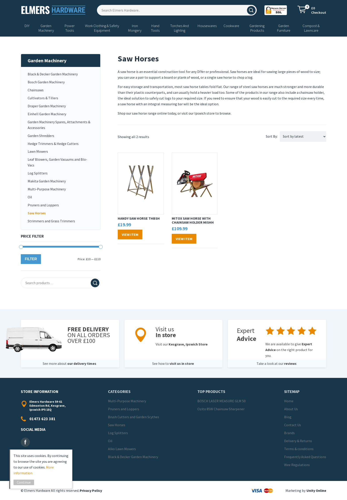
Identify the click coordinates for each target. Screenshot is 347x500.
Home (288, 401)
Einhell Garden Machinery (47, 114)
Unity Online (316, 490)
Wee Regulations (297, 465)
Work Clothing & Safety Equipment (102, 28)
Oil (30, 197)
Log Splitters (38, 173)
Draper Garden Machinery (47, 106)
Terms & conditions (299, 449)
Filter (31, 259)
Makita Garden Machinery (47, 181)
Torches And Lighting (179, 28)
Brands (289, 433)
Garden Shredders (41, 135)
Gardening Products (256, 28)
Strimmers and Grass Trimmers (51, 221)
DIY (26, 25)
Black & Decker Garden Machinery (53, 74)
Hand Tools (155, 28)
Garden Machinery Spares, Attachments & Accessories (59, 125)
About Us (291, 409)
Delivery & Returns (298, 441)
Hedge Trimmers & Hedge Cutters (53, 143)
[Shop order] (303, 136)
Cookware (231, 25)
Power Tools (69, 28)
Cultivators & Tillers (43, 98)
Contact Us (292, 425)
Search (95, 283)
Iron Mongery (134, 28)
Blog (287, 417)
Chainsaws (36, 90)
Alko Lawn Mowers (122, 449)
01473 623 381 (42, 418)
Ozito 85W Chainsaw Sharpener (221, 409)
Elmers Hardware (54, 10)
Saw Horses (37, 213)
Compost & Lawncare (311, 28)
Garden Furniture (283, 28)
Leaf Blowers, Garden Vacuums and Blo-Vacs (57, 162)
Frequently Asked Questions (305, 457)
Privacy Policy (91, 490)
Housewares (207, 25)
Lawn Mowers (38, 151)
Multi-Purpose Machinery (47, 189)
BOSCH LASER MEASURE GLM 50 (221, 401)
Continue (26, 482)
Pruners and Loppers (43, 205)
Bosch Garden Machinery (46, 82)
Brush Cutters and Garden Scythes (133, 417)
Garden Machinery (46, 28)
